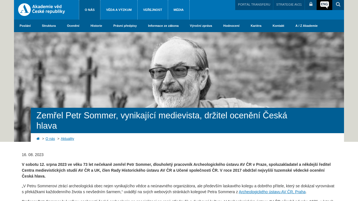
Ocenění (73, 25)
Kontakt (278, 25)
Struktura (49, 25)
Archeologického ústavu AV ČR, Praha (272, 192)
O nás (90, 9)
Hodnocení (231, 25)
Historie (96, 25)
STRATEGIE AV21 (289, 4)
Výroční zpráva (201, 25)
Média (179, 9)
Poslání (25, 25)
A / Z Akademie (306, 25)
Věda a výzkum (118, 9)
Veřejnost (152, 9)
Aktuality (67, 139)
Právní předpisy (125, 25)
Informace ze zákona (163, 25)
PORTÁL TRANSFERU (254, 4)
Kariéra (256, 25)
